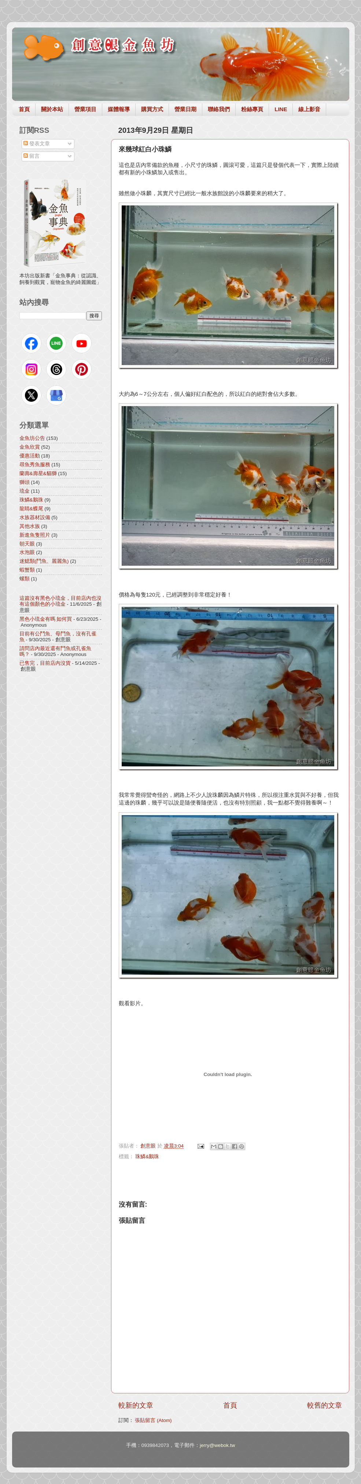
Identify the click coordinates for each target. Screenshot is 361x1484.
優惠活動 (29, 456)
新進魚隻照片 (34, 535)
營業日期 (185, 109)
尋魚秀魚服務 (34, 464)
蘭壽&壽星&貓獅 (38, 473)
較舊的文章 (324, 1405)
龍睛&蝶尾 (31, 508)
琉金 (24, 491)
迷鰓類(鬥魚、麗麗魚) (44, 561)
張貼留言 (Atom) (153, 1420)
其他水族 (29, 526)
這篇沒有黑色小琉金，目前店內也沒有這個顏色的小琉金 (60, 601)
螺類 (24, 578)
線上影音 (309, 109)
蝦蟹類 (27, 570)
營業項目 (85, 109)
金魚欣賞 (29, 447)
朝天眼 (27, 544)
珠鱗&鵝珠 (147, 1156)
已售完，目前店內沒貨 (45, 663)
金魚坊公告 (32, 438)
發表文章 (36, 143)
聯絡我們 (219, 109)
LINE (281, 109)
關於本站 (52, 109)
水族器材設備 (34, 517)
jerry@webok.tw (217, 1445)
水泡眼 (27, 552)
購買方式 (152, 109)
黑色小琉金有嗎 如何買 (45, 619)
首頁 (24, 109)
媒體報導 (119, 109)
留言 (31, 156)
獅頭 (24, 482)
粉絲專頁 (252, 109)
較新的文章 (135, 1405)
